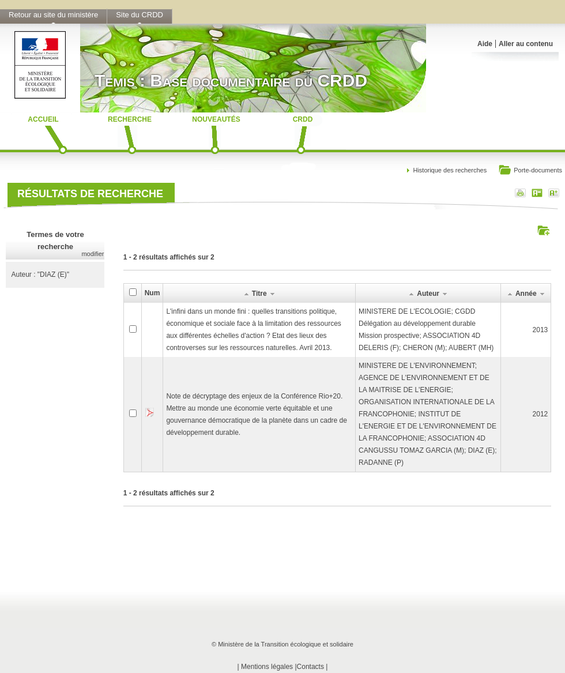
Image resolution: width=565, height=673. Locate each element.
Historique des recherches (450, 170)
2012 (540, 414)
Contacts (310, 667)
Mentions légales (267, 667)
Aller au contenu (526, 44)
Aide (484, 44)
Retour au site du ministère (53, 14)
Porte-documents (530, 171)
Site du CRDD (139, 14)
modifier (92, 253)
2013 (540, 330)
